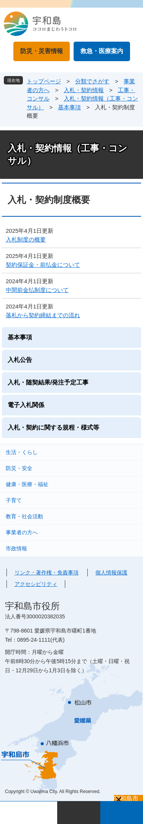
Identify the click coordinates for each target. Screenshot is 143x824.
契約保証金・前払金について (43, 264)
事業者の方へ (22, 532)
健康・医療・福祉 (27, 484)
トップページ (44, 81)
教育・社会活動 (24, 516)
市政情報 (16, 548)
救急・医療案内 (101, 51)
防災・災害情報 (41, 51)
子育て (14, 500)
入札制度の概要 (26, 239)
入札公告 (20, 360)
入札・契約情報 (84, 90)
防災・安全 (19, 468)
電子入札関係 (26, 405)
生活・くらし (22, 452)
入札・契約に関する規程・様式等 (53, 427)
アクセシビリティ (35, 584)
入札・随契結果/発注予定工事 (48, 382)
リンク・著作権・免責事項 (46, 572)
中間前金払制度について (37, 290)
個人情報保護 (111, 572)
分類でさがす (92, 81)
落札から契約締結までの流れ (43, 315)
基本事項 (69, 107)
